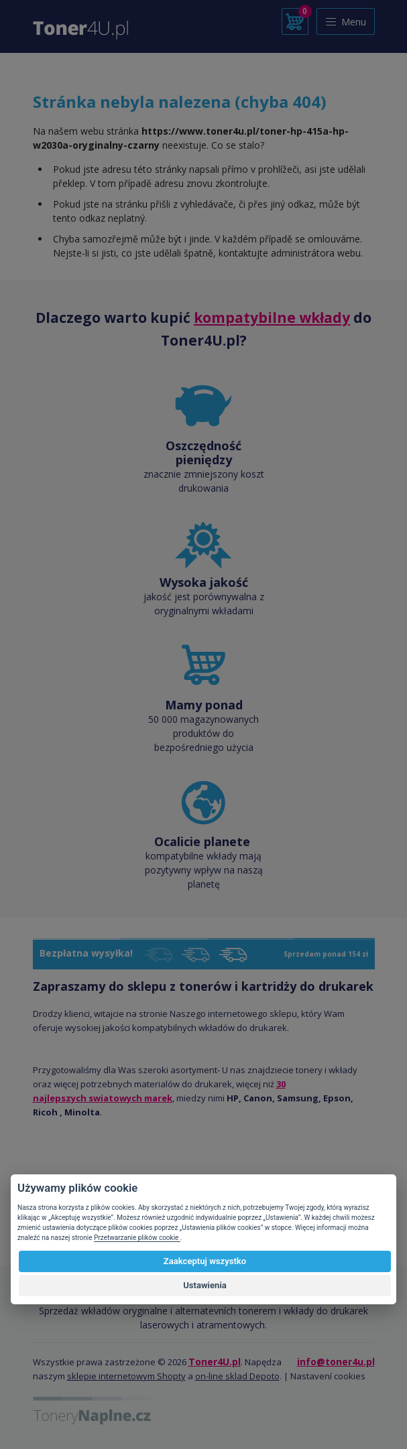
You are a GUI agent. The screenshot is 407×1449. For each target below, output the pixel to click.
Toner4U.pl (214, 1361)
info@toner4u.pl (336, 1361)
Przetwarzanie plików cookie (137, 1237)
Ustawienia (205, 1285)
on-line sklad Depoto (237, 1376)
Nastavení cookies (327, 1376)
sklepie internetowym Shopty (126, 1376)
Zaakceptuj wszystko (205, 1261)
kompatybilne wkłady (272, 317)
